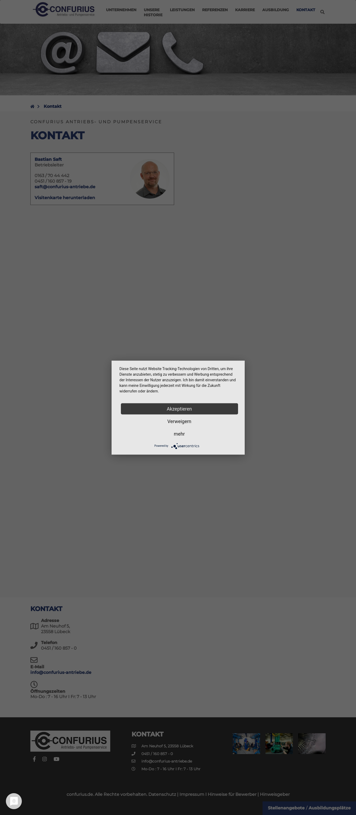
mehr (179, 433)
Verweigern (179, 421)
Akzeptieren (179, 408)
